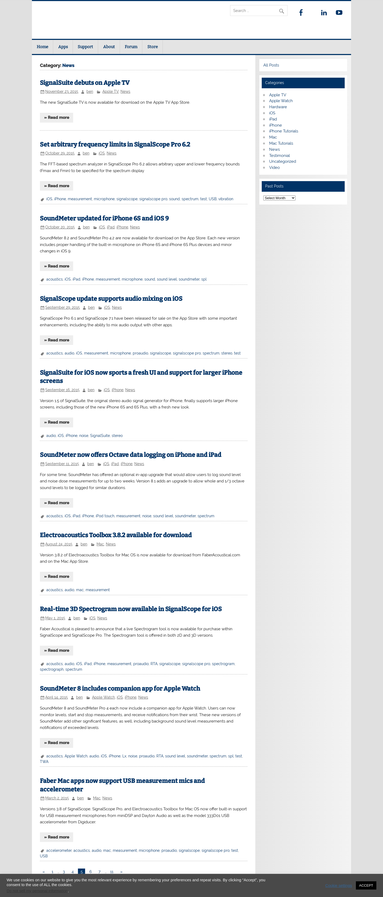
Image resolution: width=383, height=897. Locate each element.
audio (69, 353)
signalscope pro (153, 199)
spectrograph (52, 669)
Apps (63, 46)
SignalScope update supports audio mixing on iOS (111, 298)
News (125, 91)
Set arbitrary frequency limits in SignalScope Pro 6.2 (115, 144)
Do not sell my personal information (37, 891)
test (203, 199)
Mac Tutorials (281, 143)
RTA (154, 664)
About (109, 46)
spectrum (190, 199)
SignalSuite (100, 435)
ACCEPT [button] (366, 885)
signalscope (127, 199)
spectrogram (223, 664)
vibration (225, 199)
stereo (226, 353)
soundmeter (189, 279)
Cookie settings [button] (338, 885)
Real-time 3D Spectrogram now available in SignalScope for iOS (131, 609)
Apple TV (110, 91)
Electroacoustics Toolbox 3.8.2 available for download (116, 535)
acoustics (54, 279)
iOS (102, 153)
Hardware (278, 107)
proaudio (140, 353)
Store (152, 46)
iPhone (60, 199)
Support (85, 46)
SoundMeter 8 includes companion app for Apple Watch (120, 688)
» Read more (56, 117)
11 (111, 871)
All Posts (271, 65)
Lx (124, 756)
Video (274, 167)
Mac (100, 544)
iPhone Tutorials (283, 131)
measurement (80, 199)
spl (204, 279)
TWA (44, 762)
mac (80, 590)
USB (213, 199)
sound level (167, 279)
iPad (111, 227)
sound (174, 199)
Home (42, 46)
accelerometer (59, 850)
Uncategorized (282, 161)
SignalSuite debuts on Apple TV (85, 82)
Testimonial (279, 155)
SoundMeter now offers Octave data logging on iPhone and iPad (130, 454)
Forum (131, 46)
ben (89, 91)
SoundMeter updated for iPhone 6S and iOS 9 (104, 218)
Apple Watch (103, 697)
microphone (104, 199)
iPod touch (105, 516)
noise (83, 435)
